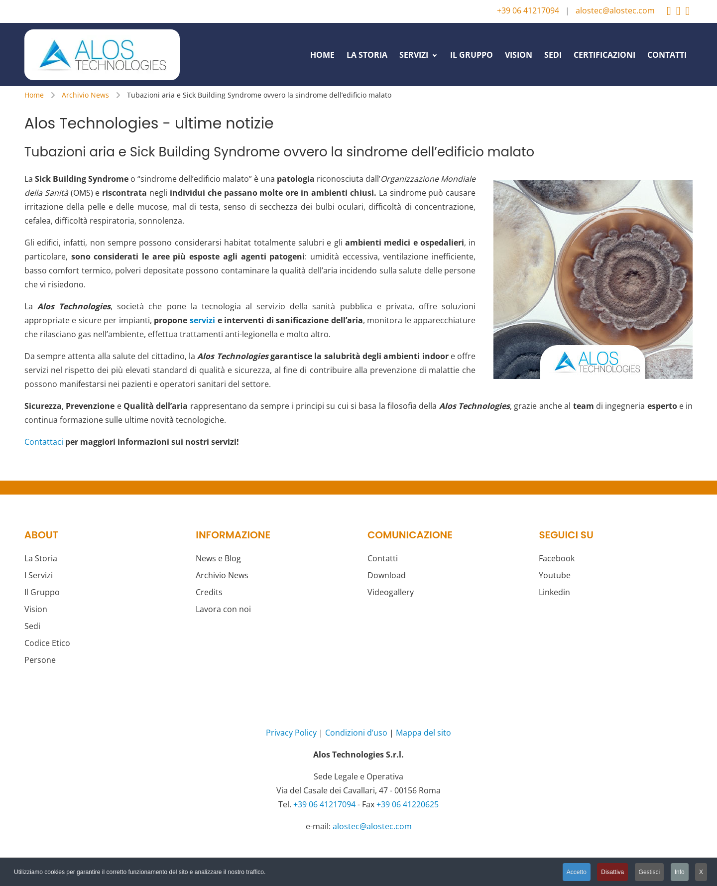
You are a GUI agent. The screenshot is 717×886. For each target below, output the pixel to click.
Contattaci (43, 441)
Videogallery (390, 592)
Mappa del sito (423, 732)
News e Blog (218, 558)
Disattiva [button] (612, 872)
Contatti (382, 558)
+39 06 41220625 (407, 804)
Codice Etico (47, 642)
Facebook (557, 558)
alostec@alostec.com (615, 10)
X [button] (701, 872)
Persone (40, 659)
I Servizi (38, 575)
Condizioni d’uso (356, 732)
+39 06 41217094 (528, 10)
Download (386, 575)
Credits (209, 592)
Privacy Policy (291, 732)
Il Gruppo (42, 592)
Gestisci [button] (649, 872)
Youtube (555, 575)
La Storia (40, 558)
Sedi (32, 626)
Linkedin (554, 592)
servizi (202, 320)
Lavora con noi (223, 609)
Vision (35, 609)
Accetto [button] (577, 872)
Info (680, 872)
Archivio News (222, 575)
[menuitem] (322, 54)
